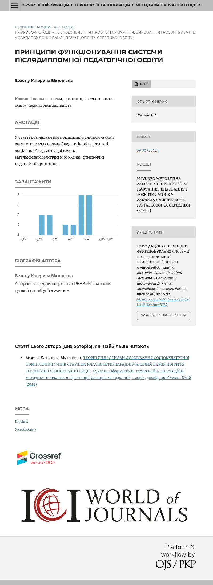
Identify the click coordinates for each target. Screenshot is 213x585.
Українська (26, 429)
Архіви (43, 27)
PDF (143, 84)
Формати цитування (163, 315)
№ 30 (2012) (64, 27)
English (21, 421)
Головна (24, 27)
